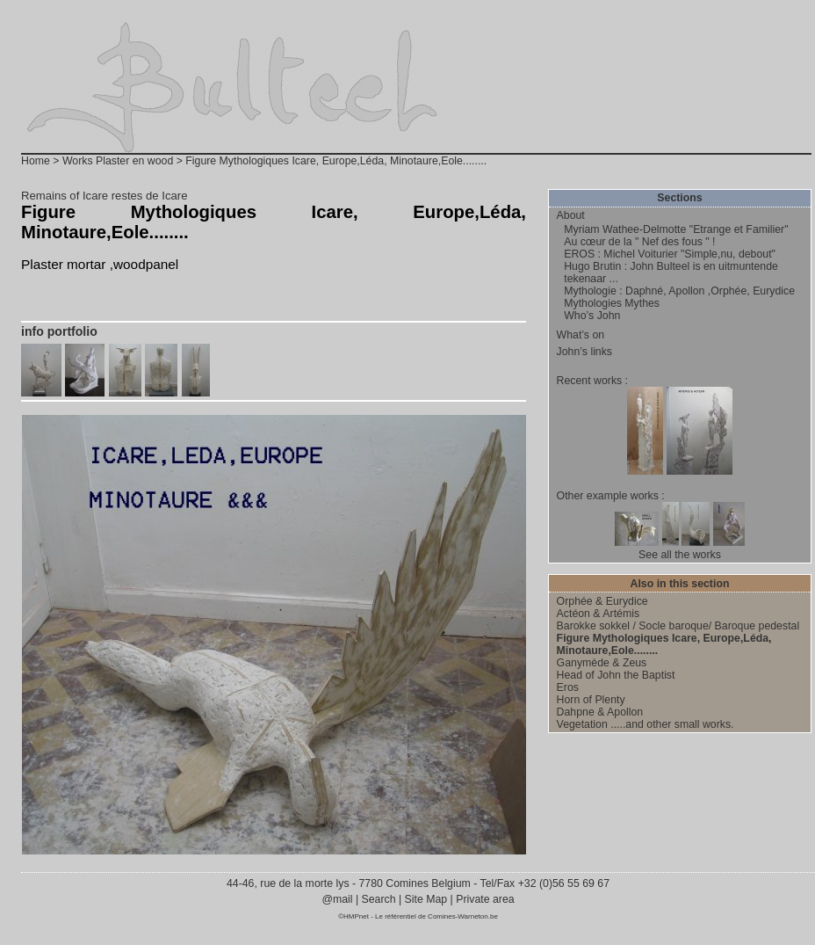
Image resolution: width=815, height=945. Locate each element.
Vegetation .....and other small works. (645, 724)
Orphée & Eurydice (602, 601)
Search (378, 899)
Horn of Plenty (591, 700)
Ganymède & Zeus (602, 663)
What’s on (581, 335)
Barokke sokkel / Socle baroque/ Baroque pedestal (678, 626)
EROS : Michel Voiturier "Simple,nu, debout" (669, 254)
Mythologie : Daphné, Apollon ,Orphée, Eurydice (679, 291)
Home (35, 161)
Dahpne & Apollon (600, 712)
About (571, 215)
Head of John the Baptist (616, 675)
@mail (338, 899)
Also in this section (680, 584)
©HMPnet (353, 916)
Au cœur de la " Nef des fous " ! (639, 242)
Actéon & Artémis (598, 613)
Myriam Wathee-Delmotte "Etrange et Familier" (676, 229)
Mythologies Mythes (612, 303)
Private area (485, 899)
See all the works (679, 555)
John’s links (584, 351)
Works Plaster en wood (117, 161)
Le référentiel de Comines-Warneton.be (436, 916)
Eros (568, 687)
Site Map (425, 899)
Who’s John (592, 315)
